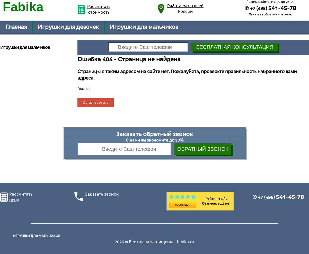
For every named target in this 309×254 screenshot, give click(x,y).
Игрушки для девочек (68, 27)
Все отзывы (182, 205)
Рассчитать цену (20, 197)
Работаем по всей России (185, 9)
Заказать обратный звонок (270, 14)
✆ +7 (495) (278, 197)
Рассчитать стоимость (98, 9)
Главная (16, 27)
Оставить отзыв (95, 102)
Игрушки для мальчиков (144, 27)
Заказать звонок (102, 194)
